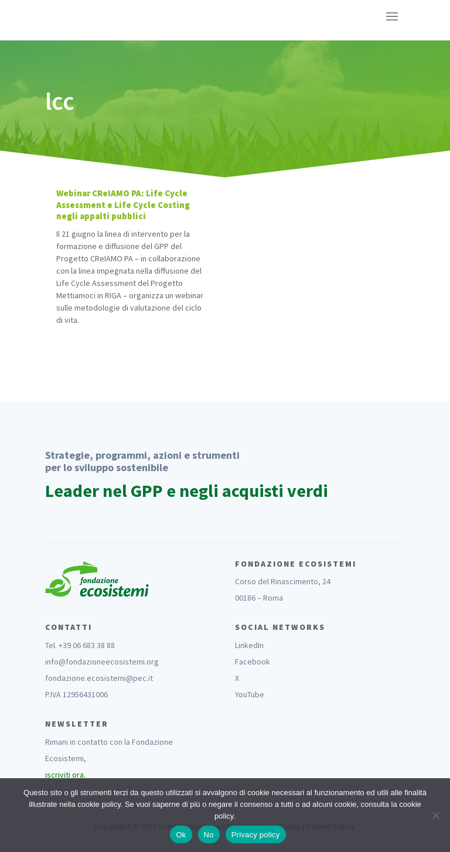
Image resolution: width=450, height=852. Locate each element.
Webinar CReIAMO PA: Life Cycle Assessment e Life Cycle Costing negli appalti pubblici (123, 204)
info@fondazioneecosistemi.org (102, 661)
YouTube (249, 694)
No (209, 834)
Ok (181, 834)
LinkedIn (249, 645)
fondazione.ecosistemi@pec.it (99, 678)
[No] (435, 815)
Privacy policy (255, 834)
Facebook (252, 661)
